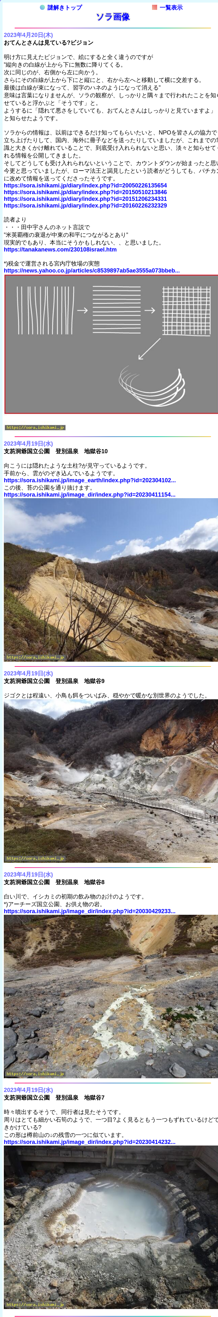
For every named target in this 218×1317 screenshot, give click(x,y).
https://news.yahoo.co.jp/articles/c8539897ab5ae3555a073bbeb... (92, 270)
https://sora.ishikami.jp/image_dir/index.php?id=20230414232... (90, 1142)
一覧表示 (167, 7)
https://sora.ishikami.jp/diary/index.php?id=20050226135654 (85, 185)
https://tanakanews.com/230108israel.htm (60, 249)
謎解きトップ (61, 7)
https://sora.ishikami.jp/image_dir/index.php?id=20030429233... (90, 911)
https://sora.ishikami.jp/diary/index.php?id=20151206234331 (85, 199)
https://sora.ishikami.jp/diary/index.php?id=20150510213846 (85, 192)
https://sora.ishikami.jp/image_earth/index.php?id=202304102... (90, 480)
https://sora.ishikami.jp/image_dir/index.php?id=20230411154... (90, 494)
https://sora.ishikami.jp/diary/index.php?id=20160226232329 (85, 205)
